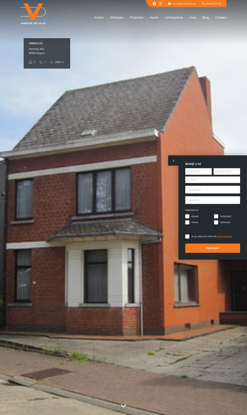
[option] (123, 207)
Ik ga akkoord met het (211, 236)
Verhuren (225, 222)
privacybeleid (224, 236)
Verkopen (225, 216)
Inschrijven (212, 248)
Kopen (195, 216)
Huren (194, 222)
